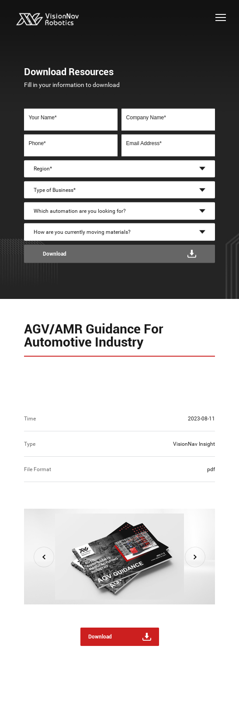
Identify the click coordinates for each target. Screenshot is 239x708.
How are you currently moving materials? (82, 232)
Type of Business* (55, 190)
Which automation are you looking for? (80, 211)
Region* (43, 169)
